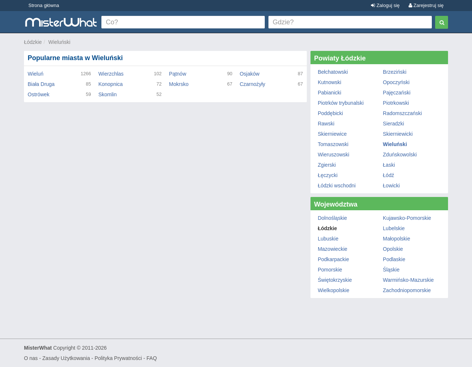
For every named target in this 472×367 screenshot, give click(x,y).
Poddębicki (330, 113)
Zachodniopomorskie (407, 290)
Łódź (388, 175)
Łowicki (391, 185)
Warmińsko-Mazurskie (408, 280)
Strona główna (43, 5)
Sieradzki (393, 124)
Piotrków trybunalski (341, 103)
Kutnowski (329, 82)
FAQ (151, 358)
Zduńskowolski (400, 154)
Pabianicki (329, 93)
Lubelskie (394, 228)
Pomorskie (330, 270)
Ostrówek (38, 94)
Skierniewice (332, 134)
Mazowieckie (332, 249)
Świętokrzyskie (335, 280)
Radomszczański (402, 113)
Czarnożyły (252, 84)
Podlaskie (394, 259)
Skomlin (107, 94)
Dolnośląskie (332, 218)
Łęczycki (328, 175)
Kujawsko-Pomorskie (407, 218)
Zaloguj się (385, 5)
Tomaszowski (333, 144)
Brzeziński (394, 72)
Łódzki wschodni (337, 185)
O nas (31, 358)
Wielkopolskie (334, 290)
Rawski (326, 124)
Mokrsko (178, 84)
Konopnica (110, 84)
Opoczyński (396, 82)
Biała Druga (41, 84)
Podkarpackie (333, 259)
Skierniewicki (398, 134)
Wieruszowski (334, 154)
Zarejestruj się (426, 5)
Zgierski (327, 165)
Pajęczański (396, 93)
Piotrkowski (396, 103)
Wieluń (36, 74)
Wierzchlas (111, 74)
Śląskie (391, 270)
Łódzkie (33, 42)
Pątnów (177, 74)
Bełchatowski (333, 72)
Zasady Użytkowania (66, 358)
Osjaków (250, 74)
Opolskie (393, 249)
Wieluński (59, 42)
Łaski (389, 165)
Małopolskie (396, 239)
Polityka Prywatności (118, 358)
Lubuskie (328, 239)
